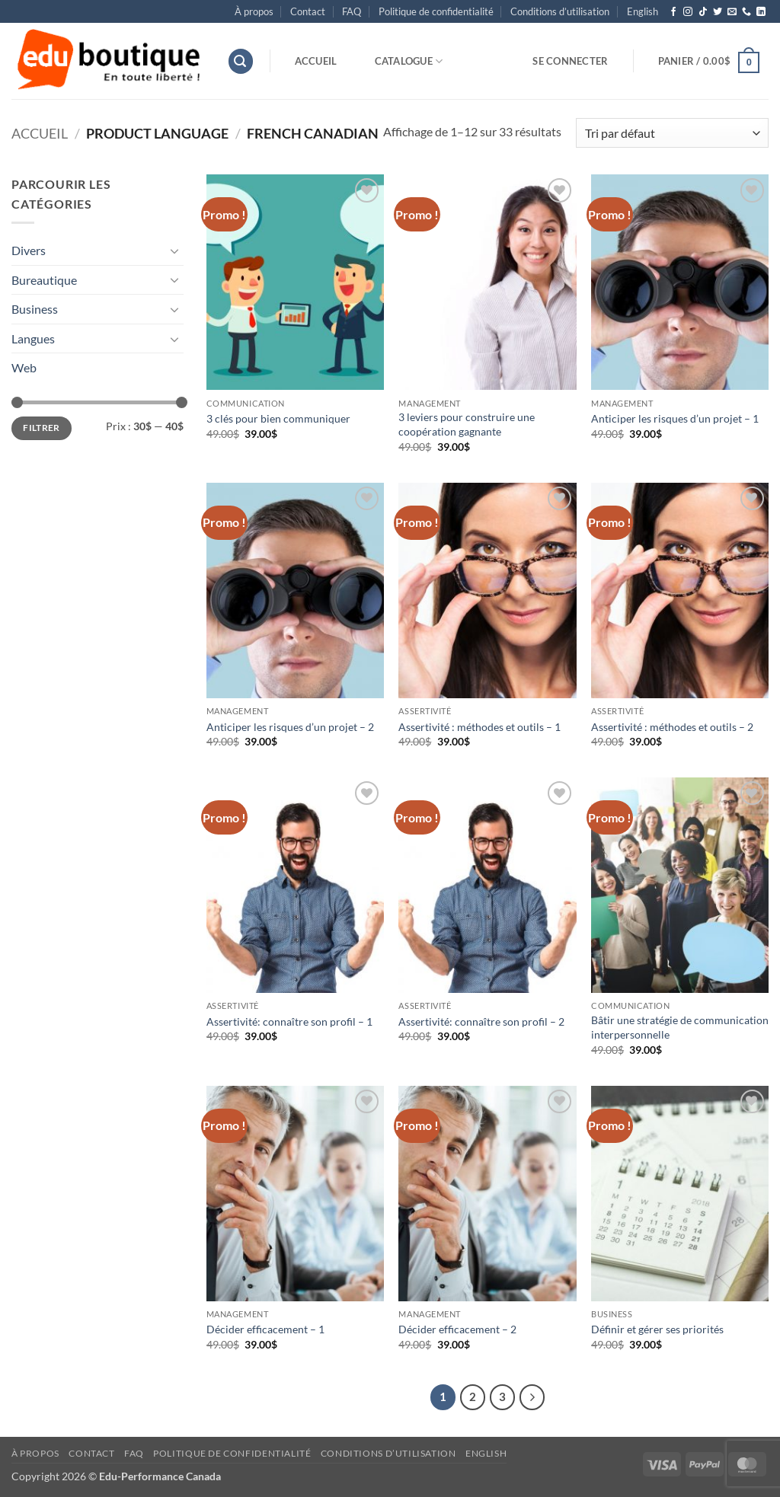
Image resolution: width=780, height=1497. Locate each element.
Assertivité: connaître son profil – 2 (481, 1021)
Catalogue (409, 61)
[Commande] (672, 133)
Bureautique (44, 280)
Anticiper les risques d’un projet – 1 (675, 418)
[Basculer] (174, 250)
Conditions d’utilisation (559, 11)
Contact (307, 11)
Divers (28, 250)
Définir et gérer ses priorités (657, 1329)
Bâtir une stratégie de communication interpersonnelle (680, 1027)
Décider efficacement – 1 (265, 1329)
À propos (254, 11)
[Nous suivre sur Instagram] (687, 12)
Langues (33, 338)
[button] (241, 61)
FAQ (351, 11)
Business (34, 309)
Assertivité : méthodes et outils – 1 (479, 726)
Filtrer (41, 427)
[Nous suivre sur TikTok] (703, 12)
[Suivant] (532, 1397)
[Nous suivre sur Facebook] (673, 12)
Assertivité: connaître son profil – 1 (289, 1021)
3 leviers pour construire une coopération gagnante (466, 424)
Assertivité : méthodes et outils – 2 (672, 726)
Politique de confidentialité (436, 11)
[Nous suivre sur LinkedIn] (761, 12)
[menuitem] (642, 11)
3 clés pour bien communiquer (278, 418)
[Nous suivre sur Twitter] (717, 12)
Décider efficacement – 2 (457, 1329)
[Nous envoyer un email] (732, 12)
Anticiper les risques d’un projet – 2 (290, 726)
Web (24, 367)
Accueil (316, 61)
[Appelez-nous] (746, 12)
